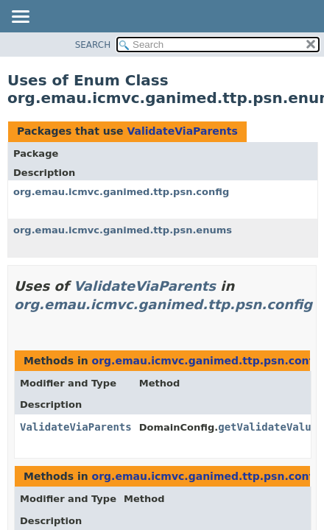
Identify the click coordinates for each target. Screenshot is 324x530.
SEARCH (93, 45)
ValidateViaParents (182, 131)
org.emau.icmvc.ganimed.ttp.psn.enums (122, 230)
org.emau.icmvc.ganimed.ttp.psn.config (121, 191)
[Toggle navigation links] (19, 17)
